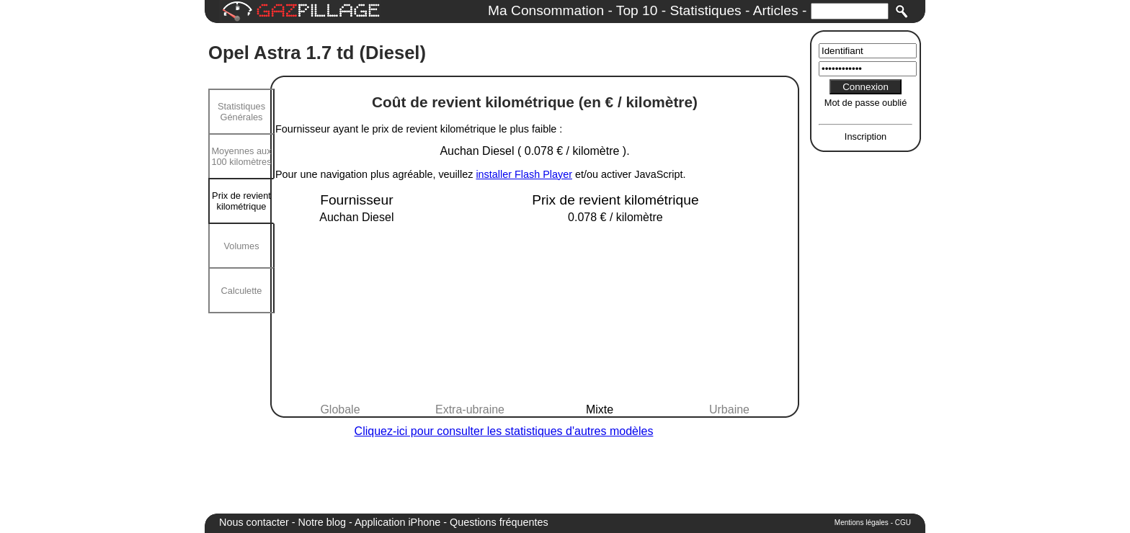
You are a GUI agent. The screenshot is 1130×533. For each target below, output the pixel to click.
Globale (340, 409)
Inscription (865, 136)
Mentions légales (862, 523)
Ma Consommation (546, 10)
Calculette (241, 290)
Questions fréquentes (499, 522)
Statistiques (705, 10)
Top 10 (637, 10)
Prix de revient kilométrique (241, 201)
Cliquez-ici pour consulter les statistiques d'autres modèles (504, 431)
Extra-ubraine (469, 409)
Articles (775, 10)
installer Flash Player (524, 174)
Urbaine (729, 409)
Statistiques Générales (241, 111)
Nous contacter (254, 522)
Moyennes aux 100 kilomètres (241, 156)
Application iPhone (397, 522)
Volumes (241, 246)
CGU (903, 523)
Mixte (599, 409)
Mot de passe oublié (865, 102)
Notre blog (322, 522)
